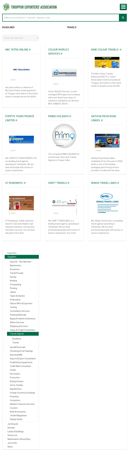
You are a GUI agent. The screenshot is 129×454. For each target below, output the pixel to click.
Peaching (14, 396)
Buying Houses (16, 381)
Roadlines (8, 27)
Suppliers (12, 257)
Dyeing (13, 277)
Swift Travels (57, 182)
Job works (12, 443)
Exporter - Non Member (20, 262)
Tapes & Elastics (17, 296)
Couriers (14, 408)
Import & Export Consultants (23, 358)
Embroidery (15, 299)
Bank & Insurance (18, 412)
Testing (13, 307)
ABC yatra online (16, 49)
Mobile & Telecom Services (22, 404)
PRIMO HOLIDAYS (58, 116)
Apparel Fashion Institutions (22, 318)
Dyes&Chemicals (17, 347)
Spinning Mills (16, 355)
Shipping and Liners (19, 326)
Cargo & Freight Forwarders (22, 330)
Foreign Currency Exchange (22, 393)
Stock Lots (12, 435)
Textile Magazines (18, 415)
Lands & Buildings (16, 431)
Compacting (15, 284)
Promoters (15, 377)
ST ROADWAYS (14, 182)
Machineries (15, 265)
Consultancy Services (20, 311)
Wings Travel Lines (104, 182)
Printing (13, 288)
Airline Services (17, 322)
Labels (13, 292)
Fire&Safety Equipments (21, 362)
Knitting (13, 281)
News (10, 447)
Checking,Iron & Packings (21, 351)
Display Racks (16, 419)
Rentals (11, 428)
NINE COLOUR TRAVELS (105, 49)
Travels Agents (17, 334)
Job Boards (13, 424)
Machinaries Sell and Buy (19, 439)
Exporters (12, 253)
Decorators (15, 374)
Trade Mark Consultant (20, 366)
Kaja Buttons (16, 389)
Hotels (13, 370)
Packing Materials (18, 315)
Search (123, 17)
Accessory (15, 269)
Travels (71, 27)
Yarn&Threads (16, 273)
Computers (15, 400)
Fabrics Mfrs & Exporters (21, 303)
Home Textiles (16, 385)
